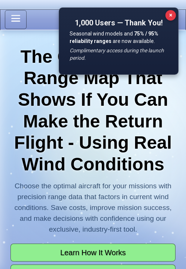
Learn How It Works (93, 252)
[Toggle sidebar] (16, 19)
